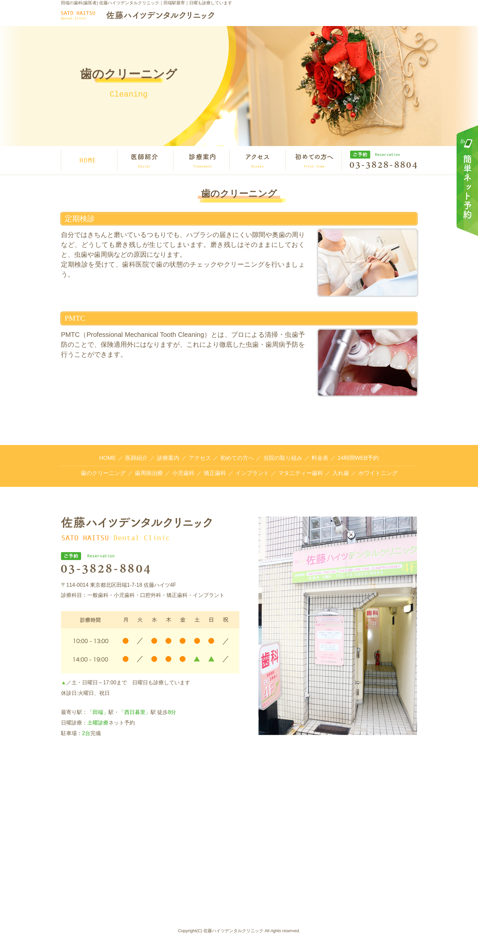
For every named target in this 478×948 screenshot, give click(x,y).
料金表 (320, 458)
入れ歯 (340, 473)
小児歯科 (183, 473)
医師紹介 (136, 458)
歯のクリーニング (103, 473)
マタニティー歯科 (300, 473)
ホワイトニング (378, 473)
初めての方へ (237, 458)
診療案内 (168, 458)
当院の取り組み (282, 458)
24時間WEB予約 (358, 458)
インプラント (252, 473)
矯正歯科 (215, 473)
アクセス (200, 458)
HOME (107, 458)
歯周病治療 (149, 473)
